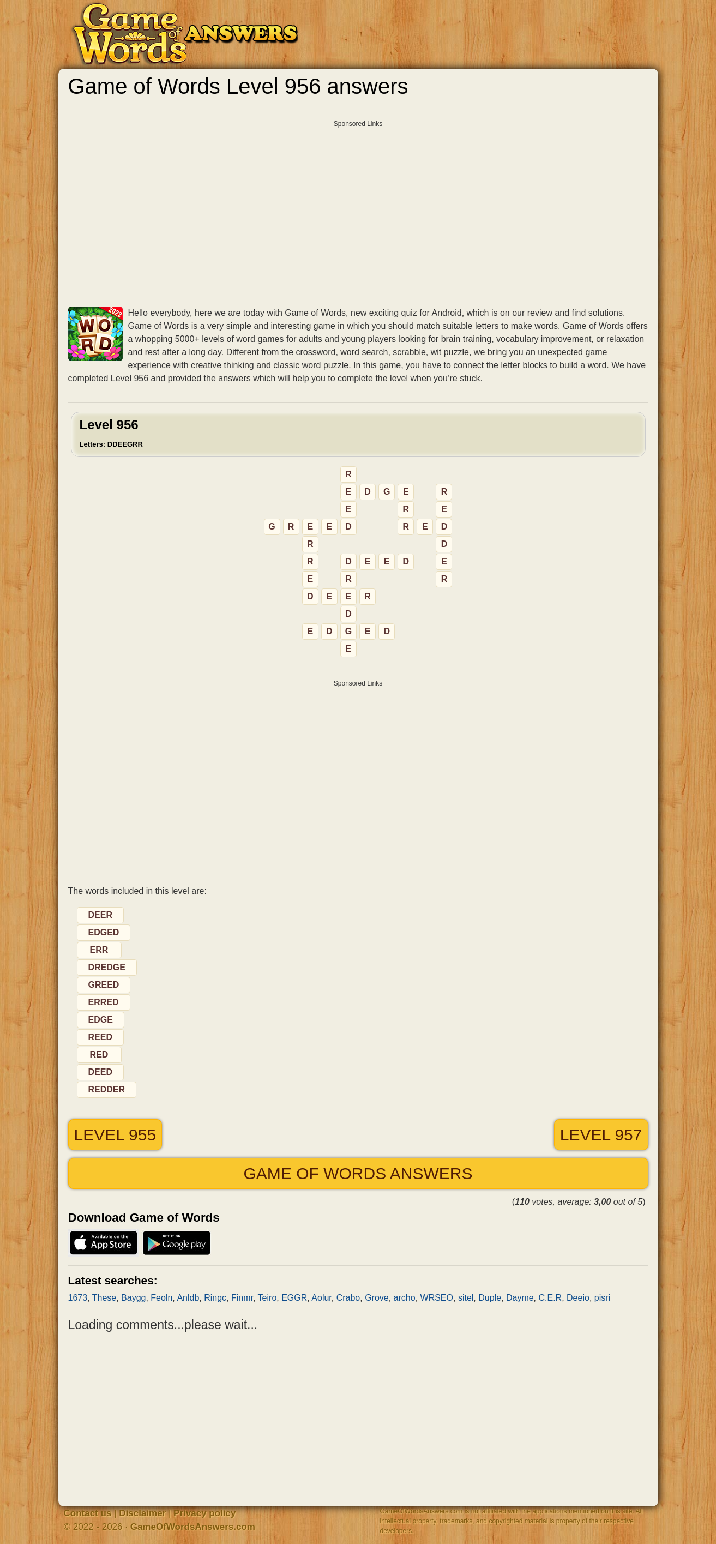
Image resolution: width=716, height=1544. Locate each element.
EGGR (294, 1297)
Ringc (215, 1297)
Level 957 (601, 1135)
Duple (489, 1297)
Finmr (242, 1297)
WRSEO (436, 1297)
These (104, 1297)
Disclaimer (142, 1513)
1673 (78, 1297)
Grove (377, 1297)
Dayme (520, 1297)
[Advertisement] (358, 209)
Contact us (88, 1513)
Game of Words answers (357, 1173)
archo (405, 1297)
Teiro (267, 1297)
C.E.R (550, 1297)
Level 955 (115, 1135)
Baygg (133, 1297)
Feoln (161, 1297)
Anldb (188, 1297)
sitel (465, 1297)
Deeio (578, 1297)
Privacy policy (204, 1513)
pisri (602, 1297)
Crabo (348, 1297)
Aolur (321, 1297)
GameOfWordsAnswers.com (192, 1527)
